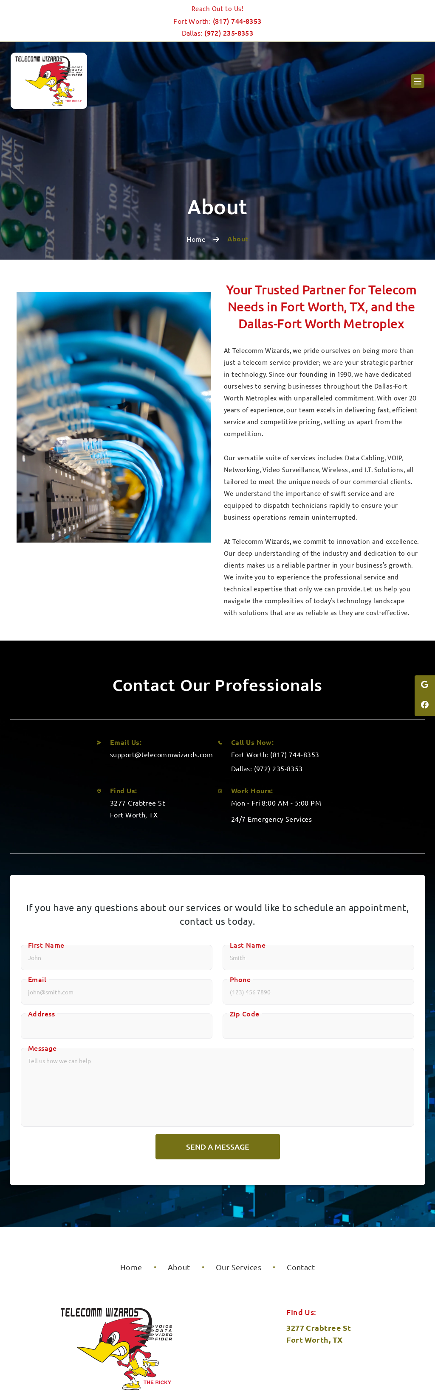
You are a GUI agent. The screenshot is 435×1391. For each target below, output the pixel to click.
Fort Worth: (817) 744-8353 (275, 651)
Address (41, 910)
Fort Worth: (217, 20)
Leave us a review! (318, 1330)
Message (42, 944)
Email (37, 876)
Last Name (248, 841)
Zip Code (245, 910)
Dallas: (218, 32)
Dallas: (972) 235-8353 (267, 665)
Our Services (238, 1163)
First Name (46, 841)
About (179, 1163)
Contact (301, 1163)
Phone (240, 876)
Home (196, 136)
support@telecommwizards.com (161, 651)
